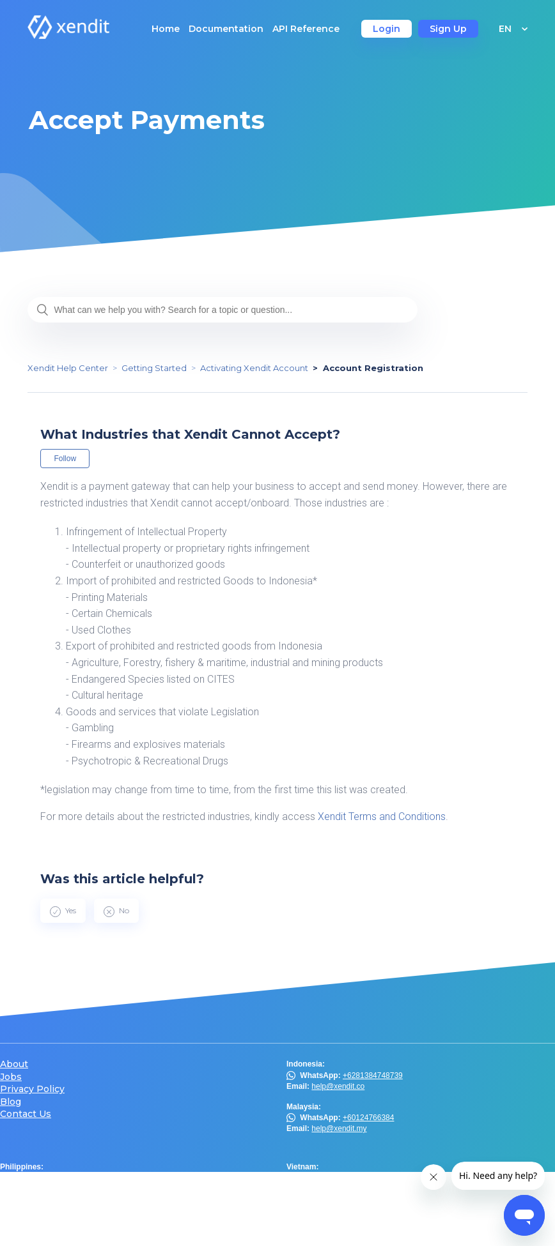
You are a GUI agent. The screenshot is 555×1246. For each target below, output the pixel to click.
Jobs (11, 1077)
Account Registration (373, 368)
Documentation (226, 28)
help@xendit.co (337, 1086)
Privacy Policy (32, 1089)
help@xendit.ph (52, 1189)
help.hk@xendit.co (343, 1208)
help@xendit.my (338, 1128)
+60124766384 (368, 1117)
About (14, 1064)
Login (386, 28)
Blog (10, 1102)
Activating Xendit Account (254, 368)
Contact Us (25, 1114)
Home (166, 28)
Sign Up (448, 28)
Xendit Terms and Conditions (382, 816)
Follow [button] (65, 458)
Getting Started (154, 368)
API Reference (306, 28)
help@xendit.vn (337, 1177)
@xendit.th (39, 1219)
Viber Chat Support (69, 1177)
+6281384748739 (373, 1075)
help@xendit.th (50, 1231)
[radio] (63, 911)
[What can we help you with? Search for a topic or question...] (222, 310)
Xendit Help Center (67, 368)
